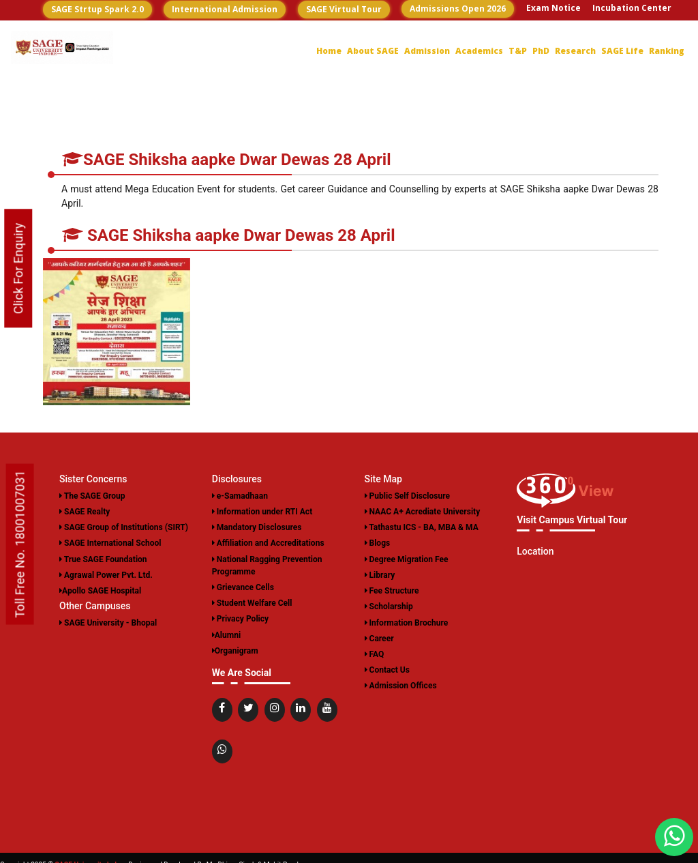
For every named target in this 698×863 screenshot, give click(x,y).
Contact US (608, 26)
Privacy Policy (240, 618)
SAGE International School (110, 543)
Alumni (226, 634)
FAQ (374, 653)
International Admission (224, 9)
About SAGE (373, 51)
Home (329, 51)
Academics (479, 51)
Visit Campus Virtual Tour (571, 519)
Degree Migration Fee (407, 559)
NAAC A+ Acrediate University (422, 511)
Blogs (378, 543)
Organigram (235, 649)
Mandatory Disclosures (256, 527)
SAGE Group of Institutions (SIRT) (123, 527)
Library (380, 574)
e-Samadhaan (240, 496)
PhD (540, 51)
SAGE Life (622, 51)
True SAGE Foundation (103, 559)
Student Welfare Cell (252, 602)
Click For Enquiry (18, 268)
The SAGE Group (92, 496)
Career (557, 26)
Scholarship (389, 606)
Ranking (666, 51)
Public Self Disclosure (407, 496)
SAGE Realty (84, 511)
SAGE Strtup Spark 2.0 (97, 9)
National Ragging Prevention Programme (267, 565)
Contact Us (387, 668)
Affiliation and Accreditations (268, 543)
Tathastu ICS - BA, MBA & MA (422, 527)
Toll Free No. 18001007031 (20, 544)
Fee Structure (392, 590)
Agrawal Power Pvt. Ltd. (105, 574)
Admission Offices (401, 684)
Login (659, 26)
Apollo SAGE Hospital (100, 590)
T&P (518, 51)
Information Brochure (406, 621)
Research (575, 51)
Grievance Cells (243, 586)
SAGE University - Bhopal (108, 621)
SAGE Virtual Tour (344, 9)
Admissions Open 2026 (458, 8)
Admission (427, 51)
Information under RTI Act (262, 511)
